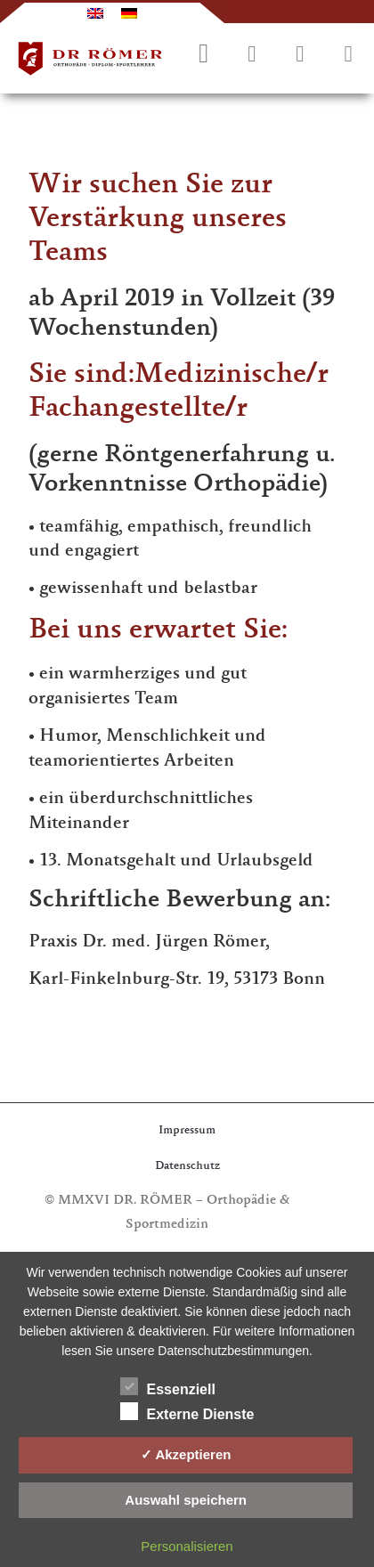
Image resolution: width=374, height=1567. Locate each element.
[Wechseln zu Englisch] (95, 13)
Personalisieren (186, 1546)
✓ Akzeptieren (186, 1454)
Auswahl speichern (186, 1499)
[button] (348, 55)
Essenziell (167, 1386)
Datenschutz (187, 1167)
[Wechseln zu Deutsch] (129, 13)
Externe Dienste (187, 1411)
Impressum (187, 1131)
